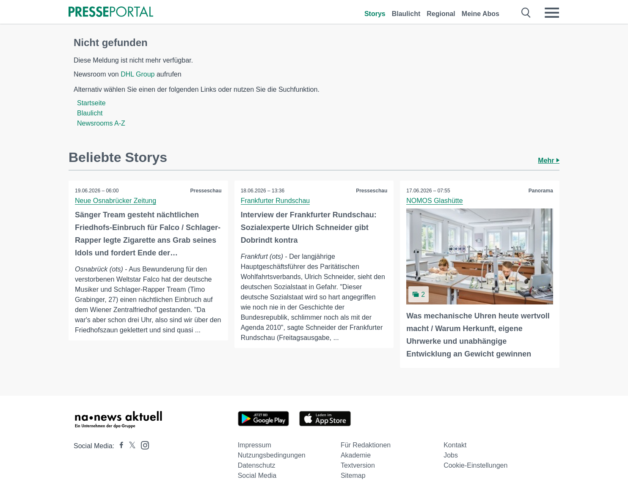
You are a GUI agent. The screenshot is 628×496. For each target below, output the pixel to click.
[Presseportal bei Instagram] (142, 444)
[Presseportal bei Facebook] (119, 445)
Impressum (254, 445)
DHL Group (137, 74)
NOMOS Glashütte (434, 200)
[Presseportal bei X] (130, 445)
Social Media (257, 475)
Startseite (91, 103)
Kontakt (454, 445)
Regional (441, 13)
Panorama (541, 191)
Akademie (356, 455)
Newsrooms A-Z (101, 123)
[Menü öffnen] (551, 13)
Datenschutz (256, 465)
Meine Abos (480, 13)
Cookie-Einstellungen (475, 465)
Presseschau (206, 191)
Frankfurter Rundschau (275, 200)
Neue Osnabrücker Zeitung (115, 200)
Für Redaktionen (366, 445)
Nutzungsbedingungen (272, 455)
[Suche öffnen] (526, 13)
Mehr (548, 160)
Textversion (358, 465)
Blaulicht (406, 13)
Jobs (450, 455)
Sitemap (353, 475)
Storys (375, 13)
